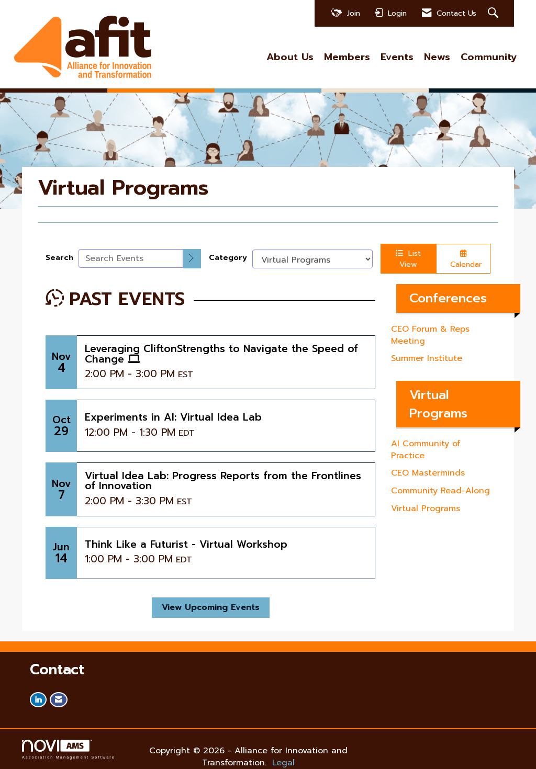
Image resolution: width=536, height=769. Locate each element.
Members (347, 57)
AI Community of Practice (426, 449)
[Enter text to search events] (131, 258)
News (437, 57)
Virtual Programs (425, 508)
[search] (192, 258)
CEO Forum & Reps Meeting (430, 335)
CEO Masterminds (428, 473)
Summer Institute (426, 358)
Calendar (463, 260)
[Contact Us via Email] (59, 699)
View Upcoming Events (211, 607)
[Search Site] (494, 13)
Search (59, 257)
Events (397, 57)
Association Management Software (68, 749)
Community (489, 57)
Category (228, 257)
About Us (290, 57)
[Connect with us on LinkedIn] (38, 699)
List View (408, 258)
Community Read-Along (440, 490)
